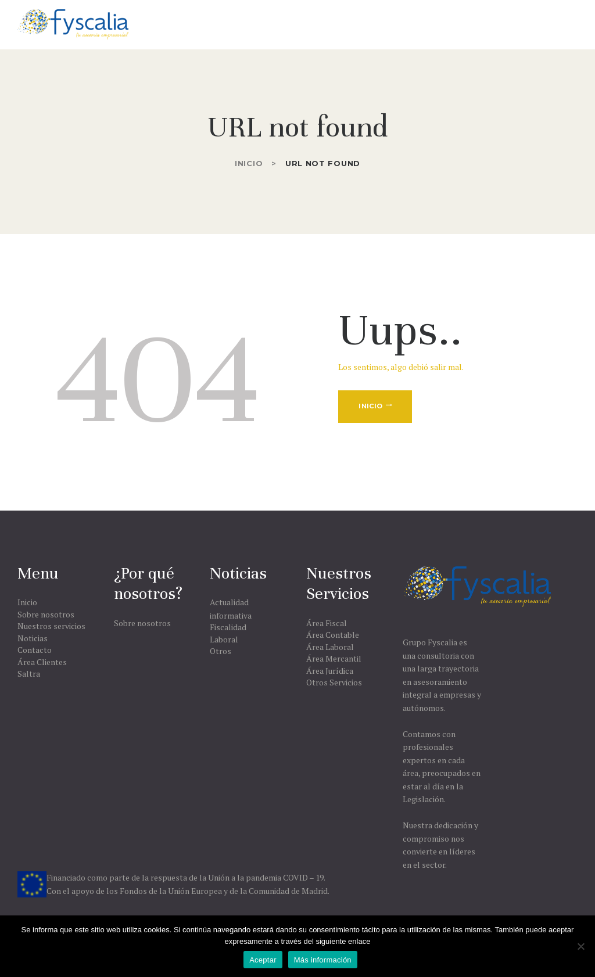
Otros (220, 650)
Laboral (224, 639)
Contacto (34, 649)
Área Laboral (330, 646)
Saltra (28, 673)
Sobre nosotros (45, 614)
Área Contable (332, 634)
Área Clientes (42, 661)
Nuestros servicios (51, 625)
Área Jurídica (329, 670)
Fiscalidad (228, 627)
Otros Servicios (334, 682)
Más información (323, 960)
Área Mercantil (333, 658)
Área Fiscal (326, 622)
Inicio (249, 163)
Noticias (32, 638)
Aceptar (263, 960)
